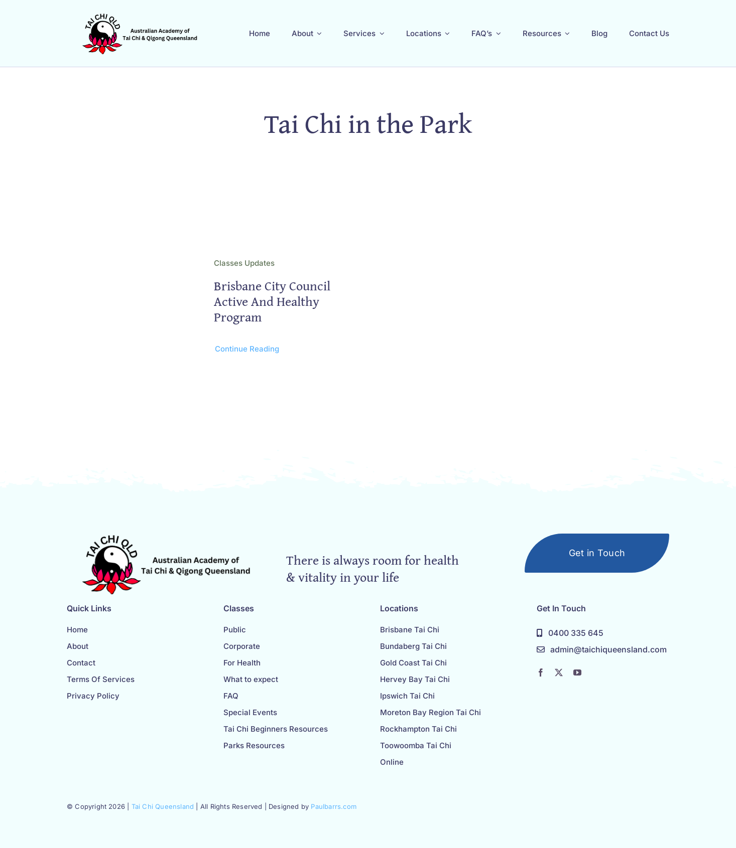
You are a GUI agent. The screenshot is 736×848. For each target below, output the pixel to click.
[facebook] (541, 672)
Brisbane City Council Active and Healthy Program (272, 301)
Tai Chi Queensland (163, 806)
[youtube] (577, 672)
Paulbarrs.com (333, 806)
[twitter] (559, 672)
